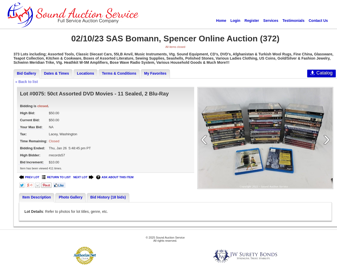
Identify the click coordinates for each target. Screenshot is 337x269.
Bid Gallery (26, 73)
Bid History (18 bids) (108, 197)
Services (270, 20)
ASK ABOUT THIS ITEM (114, 177)
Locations (85, 73)
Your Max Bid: (31, 127)
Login (235, 20)
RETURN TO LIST (56, 177)
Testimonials (294, 20)
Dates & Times (56, 73)
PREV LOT (29, 177)
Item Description (36, 197)
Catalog (321, 72)
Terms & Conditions (119, 73)
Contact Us (318, 20)
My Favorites (155, 73)
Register (251, 20)
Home (221, 20)
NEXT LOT (83, 177)
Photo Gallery (70, 197)
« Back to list (26, 82)
